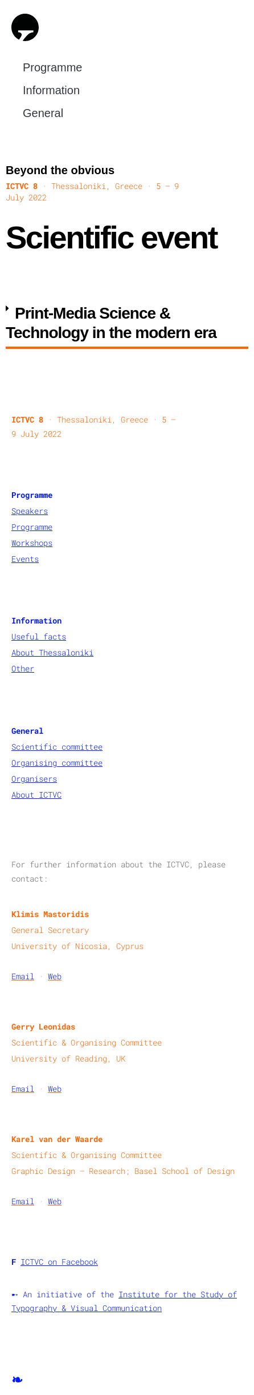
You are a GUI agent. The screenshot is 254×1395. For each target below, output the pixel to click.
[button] (127, 324)
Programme (55, 67)
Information (54, 90)
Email (22, 976)
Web (55, 976)
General (46, 113)
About (25, 652)
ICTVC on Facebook (59, 1261)
